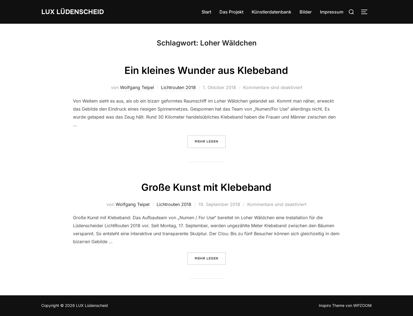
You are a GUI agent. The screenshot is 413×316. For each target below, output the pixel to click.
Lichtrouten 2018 (178, 87)
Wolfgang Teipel (137, 87)
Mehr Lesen (210, 141)
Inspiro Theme (331, 305)
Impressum (331, 12)
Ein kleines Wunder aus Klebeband (206, 70)
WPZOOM (362, 305)
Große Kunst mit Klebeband (206, 187)
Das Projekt (231, 12)
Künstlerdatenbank (271, 12)
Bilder (306, 12)
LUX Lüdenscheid (75, 11)
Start (206, 12)
